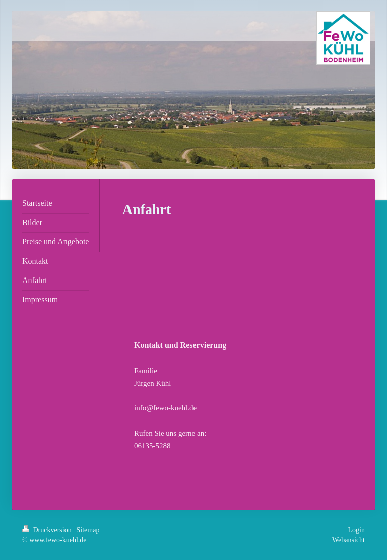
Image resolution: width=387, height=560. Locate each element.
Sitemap (88, 530)
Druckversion (47, 530)
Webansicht (348, 540)
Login (356, 530)
